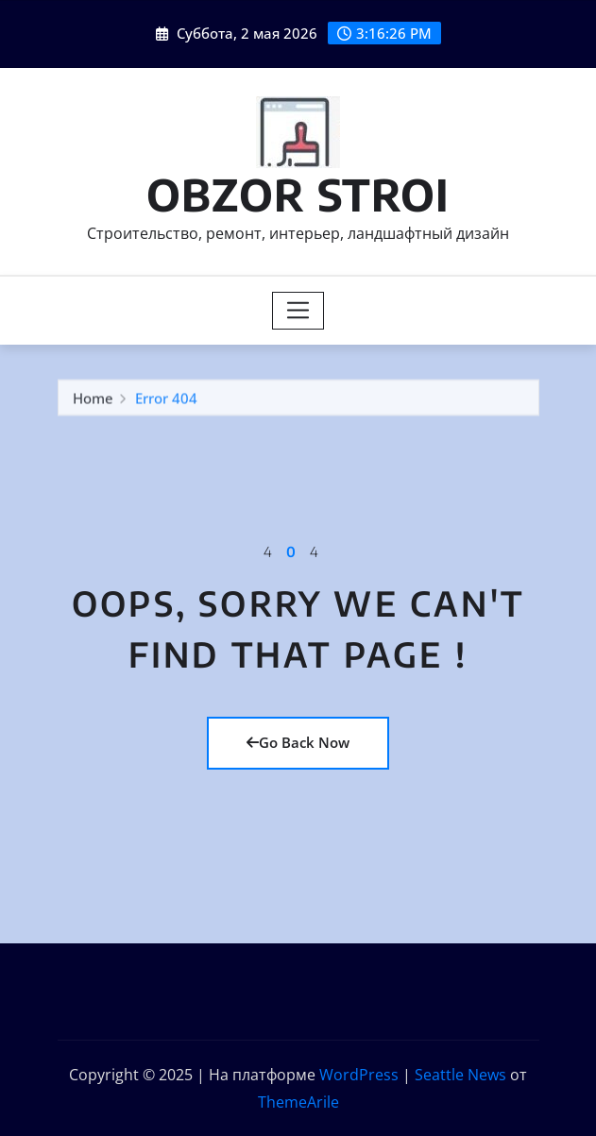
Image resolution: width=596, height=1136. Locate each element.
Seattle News (460, 1074)
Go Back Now (298, 742)
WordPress (359, 1074)
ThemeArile (298, 1102)
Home (93, 399)
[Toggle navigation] (298, 311)
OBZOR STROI (298, 194)
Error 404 (166, 399)
